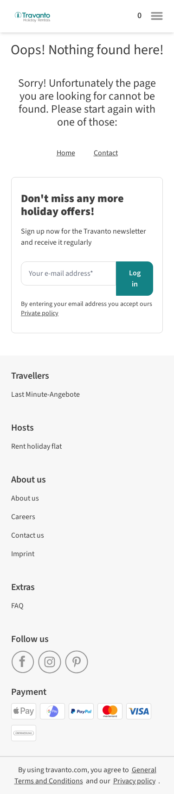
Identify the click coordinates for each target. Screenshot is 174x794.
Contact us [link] (27, 535)
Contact (106, 153)
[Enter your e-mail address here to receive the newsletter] (68, 273)
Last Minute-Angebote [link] (45, 394)
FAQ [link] (17, 606)
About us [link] (25, 498)
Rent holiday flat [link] (36, 446)
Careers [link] (23, 517)
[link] (24, 659)
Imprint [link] (22, 554)
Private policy (39, 313)
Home (66, 153)
